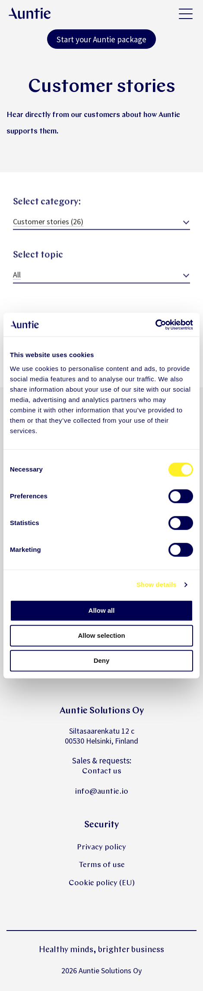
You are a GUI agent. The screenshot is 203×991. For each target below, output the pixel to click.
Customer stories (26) (48, 228)
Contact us (101, 771)
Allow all (102, 610)
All (17, 281)
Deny (102, 660)
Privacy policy (101, 847)
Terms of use (102, 865)
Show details (156, 584)
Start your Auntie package (101, 39)
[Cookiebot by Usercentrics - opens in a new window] (155, 324)
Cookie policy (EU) (102, 883)
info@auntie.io (101, 792)
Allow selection (101, 635)
